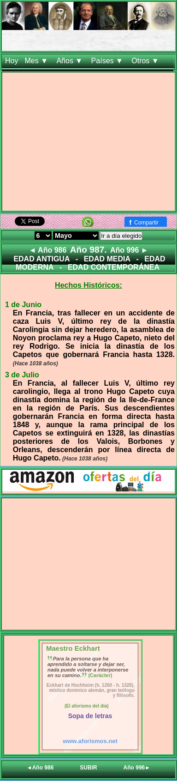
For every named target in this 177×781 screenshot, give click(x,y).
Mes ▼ (37, 61)
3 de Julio (22, 375)
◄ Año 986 (47, 250)
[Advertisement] (88, 143)
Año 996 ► (129, 250)
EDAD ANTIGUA (41, 259)
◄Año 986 (40, 767)
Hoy (11, 61)
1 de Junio (23, 305)
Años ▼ (70, 61)
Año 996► (137, 767)
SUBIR (88, 767)
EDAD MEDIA (107, 259)
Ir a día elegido (121, 235)
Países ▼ (108, 61)
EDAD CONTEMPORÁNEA (113, 267)
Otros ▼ (146, 61)
